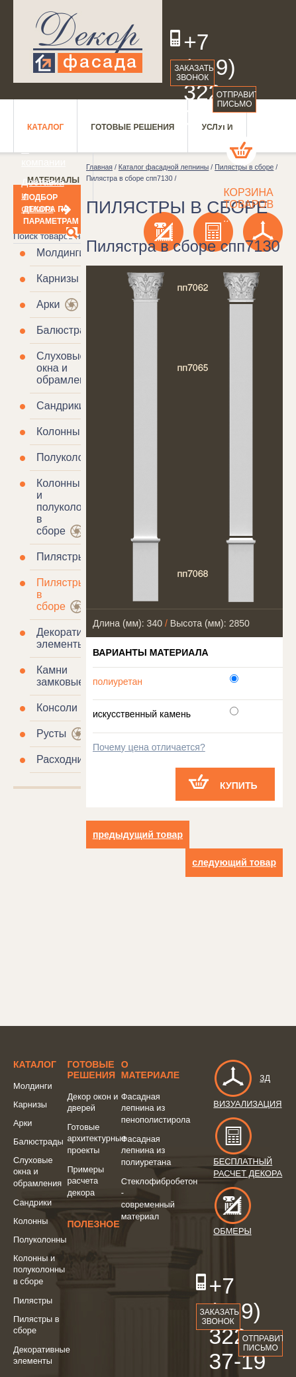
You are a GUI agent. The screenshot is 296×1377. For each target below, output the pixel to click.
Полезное (93, 1224)
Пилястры (60, 556)
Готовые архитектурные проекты (96, 1138)
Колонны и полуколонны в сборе (68, 507)
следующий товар (234, 862)
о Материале (150, 1069)
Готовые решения (91, 1069)
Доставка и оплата (34, 195)
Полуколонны (69, 457)
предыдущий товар (138, 834)
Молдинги (60, 252)
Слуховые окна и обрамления (66, 367)
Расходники (64, 759)
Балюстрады (67, 330)
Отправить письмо (237, 99)
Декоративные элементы (71, 638)
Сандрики (60, 405)
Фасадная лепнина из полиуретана (146, 1150)
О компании (34, 155)
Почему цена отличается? (149, 747)
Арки (48, 304)
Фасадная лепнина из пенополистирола (156, 1108)
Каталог (34, 1064)
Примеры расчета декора (85, 1181)
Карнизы (57, 278)
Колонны (57, 431)
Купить (239, 785)
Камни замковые (60, 676)
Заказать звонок (194, 73)
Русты (51, 733)
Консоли (56, 707)
